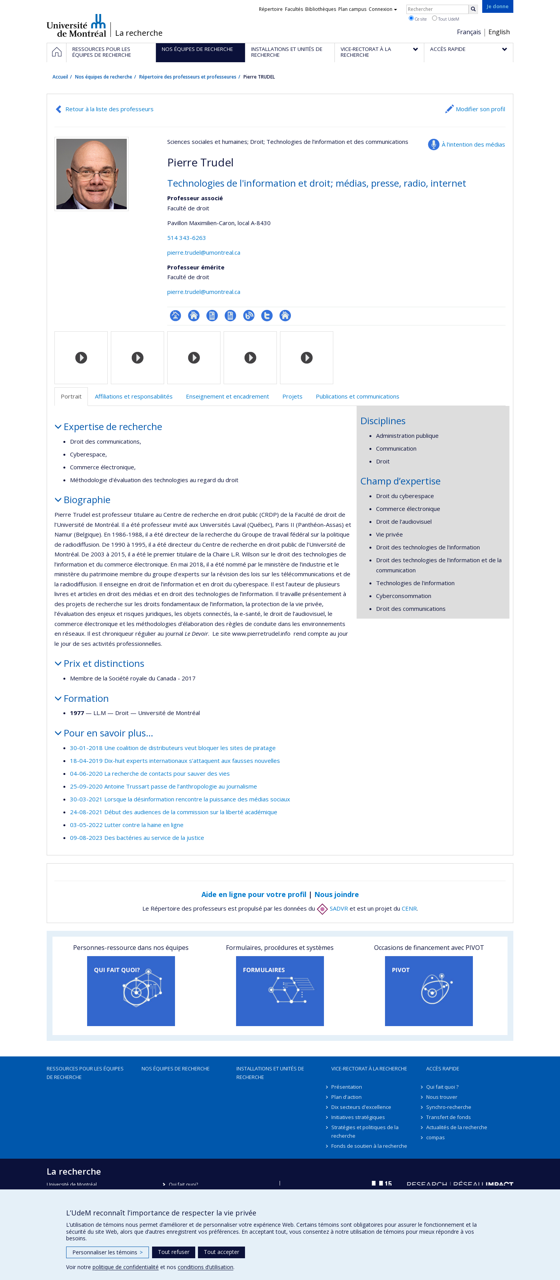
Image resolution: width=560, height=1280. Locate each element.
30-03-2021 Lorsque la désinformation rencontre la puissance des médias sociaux (180, 799)
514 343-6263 (186, 237)
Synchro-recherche (448, 1106)
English (499, 32)
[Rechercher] (473, 9)
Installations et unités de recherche (270, 1073)
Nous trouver (441, 1096)
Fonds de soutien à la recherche (369, 1145)
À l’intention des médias (473, 144)
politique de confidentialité (126, 1267)
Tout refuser (173, 1252)
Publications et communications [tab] (357, 396)
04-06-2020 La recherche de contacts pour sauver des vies (150, 773)
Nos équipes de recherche (103, 76)
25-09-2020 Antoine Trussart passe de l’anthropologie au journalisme (163, 786)
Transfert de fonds (448, 1117)
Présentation (346, 1086)
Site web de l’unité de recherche (194, 316)
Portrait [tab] (71, 396)
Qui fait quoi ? (442, 1086)
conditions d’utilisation (205, 1267)
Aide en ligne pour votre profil (253, 894)
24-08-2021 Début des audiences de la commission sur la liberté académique (173, 812)
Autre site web (285, 316)
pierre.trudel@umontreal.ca (203, 252)
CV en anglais (230, 316)
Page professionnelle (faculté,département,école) (176, 316)
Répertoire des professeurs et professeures (187, 76)
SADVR (332, 908)
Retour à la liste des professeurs (109, 109)
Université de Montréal (76, 25)
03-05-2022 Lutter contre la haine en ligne (127, 825)
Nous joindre (336, 894)
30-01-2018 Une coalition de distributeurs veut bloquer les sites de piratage (173, 748)
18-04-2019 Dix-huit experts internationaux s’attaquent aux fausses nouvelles (175, 760)
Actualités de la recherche (456, 1127)
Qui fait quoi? (183, 1184)
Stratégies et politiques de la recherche (365, 1131)
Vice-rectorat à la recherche (369, 1068)
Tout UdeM (445, 19)
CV (212, 316)
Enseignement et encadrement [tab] (227, 396)
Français (469, 32)
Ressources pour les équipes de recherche (85, 1073)
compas (435, 1137)
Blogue (249, 316)
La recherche (139, 33)
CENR (409, 908)
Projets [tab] (292, 396)
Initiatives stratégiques (358, 1117)
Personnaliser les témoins (107, 1252)
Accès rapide (442, 1068)
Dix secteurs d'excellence (361, 1106)
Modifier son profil (480, 109)
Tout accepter (221, 1252)
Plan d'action (346, 1096)
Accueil (60, 76)
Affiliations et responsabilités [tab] (134, 396)
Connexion (383, 9)
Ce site (418, 19)
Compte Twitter (267, 316)
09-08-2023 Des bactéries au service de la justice (137, 837)
